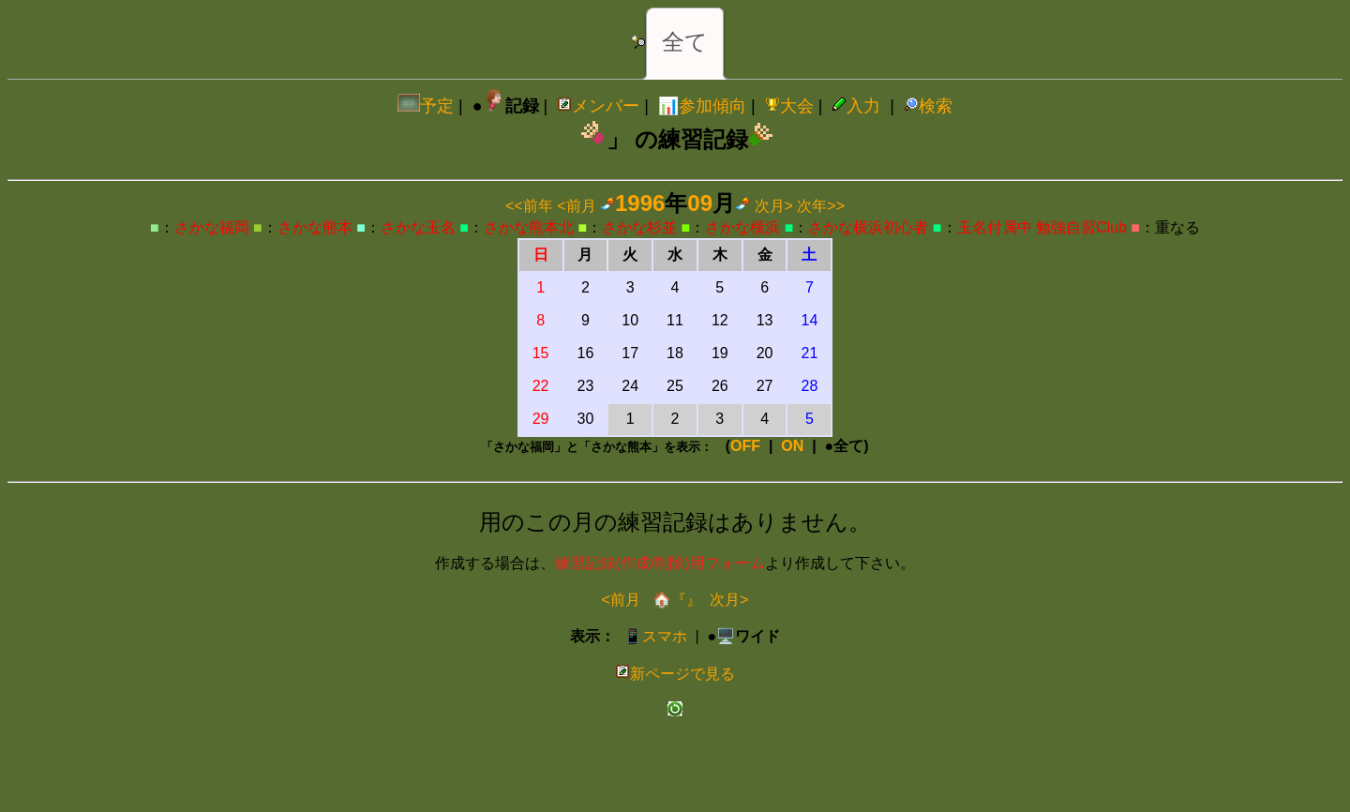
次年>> (821, 206)
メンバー (598, 106)
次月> (774, 206)
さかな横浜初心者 (868, 227)
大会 (789, 106)
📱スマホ (655, 636)
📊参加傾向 (702, 106)
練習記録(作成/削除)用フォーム (659, 563)
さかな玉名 (418, 227)
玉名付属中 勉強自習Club (1042, 227)
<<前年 (529, 206)
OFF (745, 446)
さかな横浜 (742, 227)
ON (792, 446)
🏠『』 (675, 600)
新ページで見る (675, 674)
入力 (856, 106)
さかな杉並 (639, 227)
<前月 (576, 206)
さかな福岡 (211, 227)
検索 (928, 106)
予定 (426, 106)
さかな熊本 (315, 227)
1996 (640, 203)
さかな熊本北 (529, 227)
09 (699, 203)
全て (685, 41)
